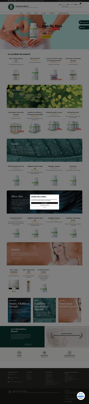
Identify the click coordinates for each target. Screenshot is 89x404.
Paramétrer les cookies (44, 205)
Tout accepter (44, 203)
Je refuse (44, 207)
